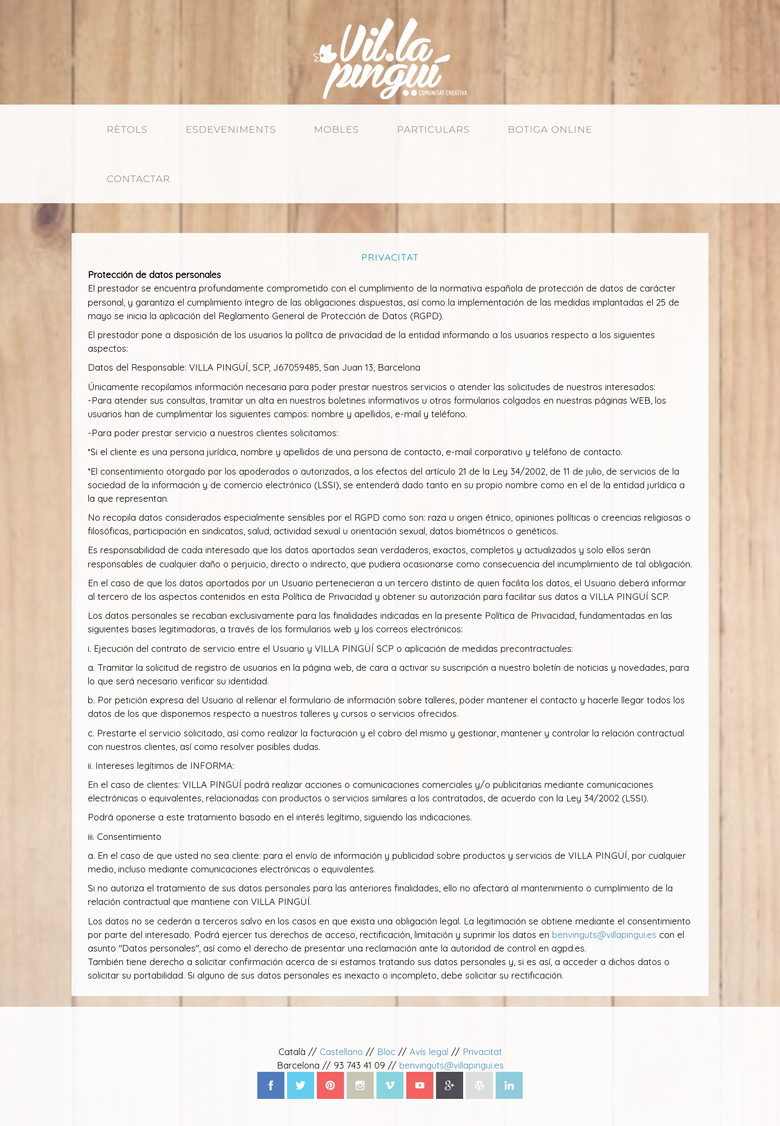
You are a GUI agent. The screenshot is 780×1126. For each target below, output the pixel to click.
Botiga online (550, 129)
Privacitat (482, 1051)
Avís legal (429, 1051)
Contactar (138, 178)
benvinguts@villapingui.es (604, 934)
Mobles (336, 129)
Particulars (433, 129)
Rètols (127, 129)
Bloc (386, 1051)
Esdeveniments (230, 129)
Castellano (341, 1051)
